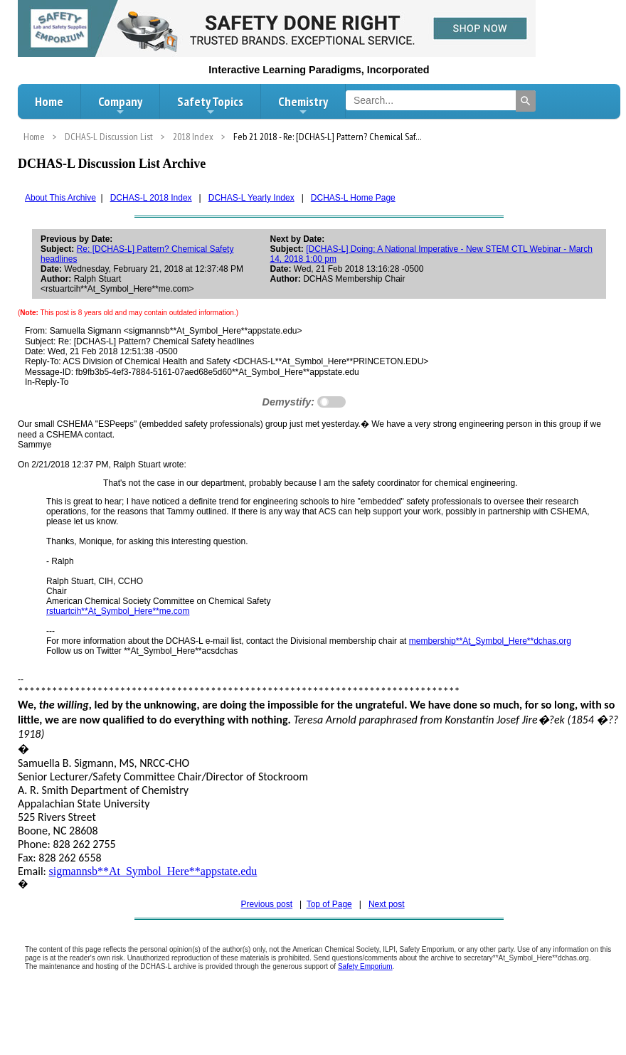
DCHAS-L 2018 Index (151, 198)
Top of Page (329, 904)
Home (49, 101)
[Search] (526, 101)
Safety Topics (210, 105)
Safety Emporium (365, 966)
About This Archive (60, 198)
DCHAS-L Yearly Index (251, 198)
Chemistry (303, 105)
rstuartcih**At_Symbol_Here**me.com (117, 611)
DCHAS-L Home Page (353, 198)
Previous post (266, 904)
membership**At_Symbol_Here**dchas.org (490, 641)
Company (120, 105)
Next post (386, 904)
